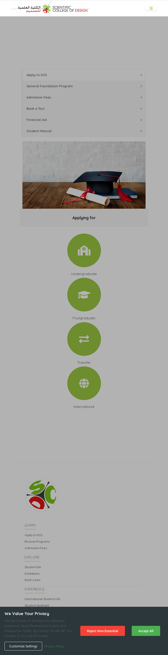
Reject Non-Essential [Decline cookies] (102, 631)
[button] (84, 327)
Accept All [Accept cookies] (145, 631)
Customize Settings (23, 646)
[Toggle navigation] (151, 8)
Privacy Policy (54, 646)
